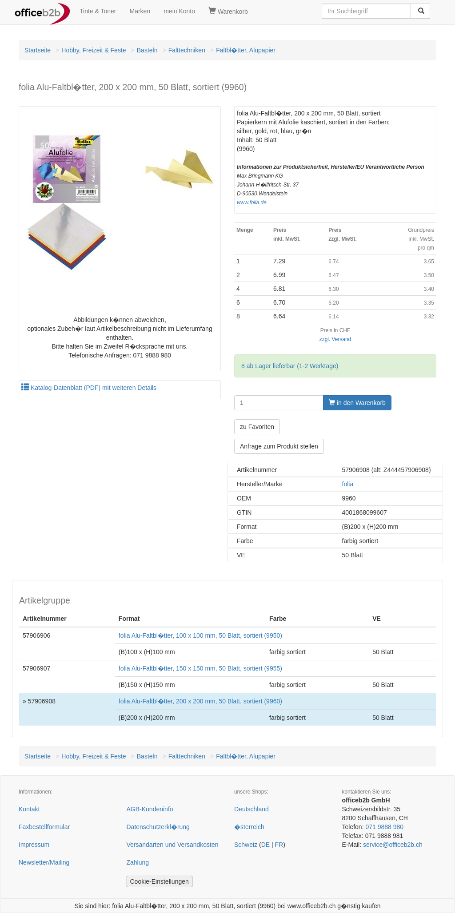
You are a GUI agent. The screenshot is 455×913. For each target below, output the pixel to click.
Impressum (34, 844)
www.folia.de (252, 202)
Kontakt (29, 809)
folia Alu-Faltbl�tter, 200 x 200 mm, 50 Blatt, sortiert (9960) (200, 701)
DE (265, 844)
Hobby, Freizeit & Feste (93, 50)
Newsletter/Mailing (44, 862)
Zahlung (138, 862)
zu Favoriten (257, 426)
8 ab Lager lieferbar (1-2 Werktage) (289, 365)
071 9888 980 (384, 826)
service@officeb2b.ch (393, 844)
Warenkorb (228, 11)
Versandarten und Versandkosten (173, 844)
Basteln (147, 50)
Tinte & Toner (98, 11)
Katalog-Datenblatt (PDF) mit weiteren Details (88, 387)
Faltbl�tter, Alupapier (245, 50)
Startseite (37, 50)
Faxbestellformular (44, 826)
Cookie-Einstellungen (159, 881)
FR (279, 844)
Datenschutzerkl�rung (158, 826)
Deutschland (251, 809)
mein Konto (179, 11)
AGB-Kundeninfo (150, 809)
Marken (140, 11)
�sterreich (249, 826)
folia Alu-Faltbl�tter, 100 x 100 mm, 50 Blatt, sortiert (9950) (200, 635)
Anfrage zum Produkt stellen (279, 446)
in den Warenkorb (357, 402)
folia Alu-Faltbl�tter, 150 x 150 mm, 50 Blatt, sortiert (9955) (200, 668)
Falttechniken (186, 50)
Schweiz (245, 844)
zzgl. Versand (335, 339)
